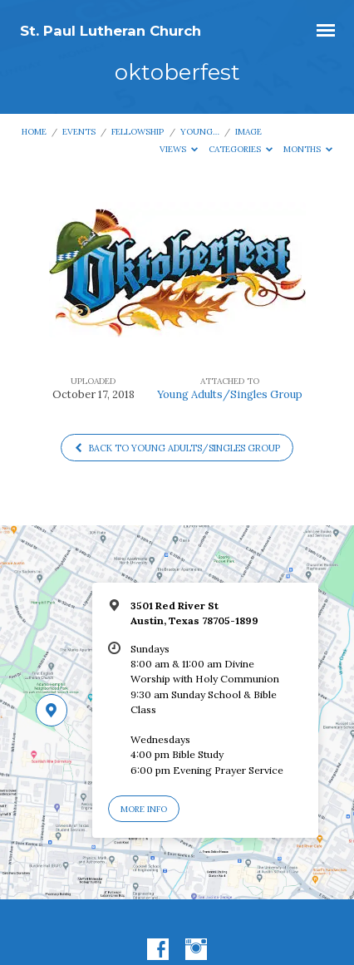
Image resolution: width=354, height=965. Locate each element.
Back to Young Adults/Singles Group (176, 448)
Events (79, 131)
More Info (143, 809)
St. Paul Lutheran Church (110, 30)
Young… (199, 131)
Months (308, 149)
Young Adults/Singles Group (229, 394)
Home (34, 131)
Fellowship (137, 131)
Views (179, 149)
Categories (241, 149)
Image (248, 131)
